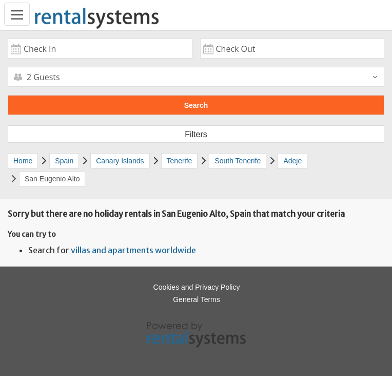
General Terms (196, 299)
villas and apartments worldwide (133, 250)
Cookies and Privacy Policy (196, 287)
